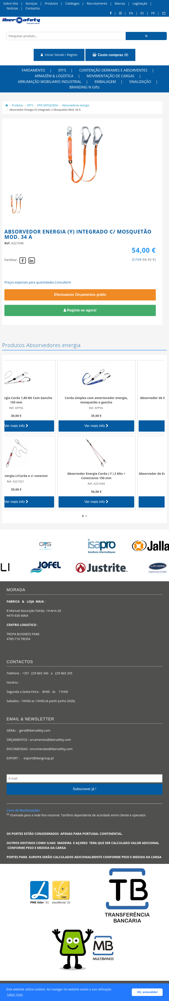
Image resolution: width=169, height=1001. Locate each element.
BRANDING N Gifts (85, 87)
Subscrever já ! (84, 789)
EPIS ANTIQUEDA (47, 105)
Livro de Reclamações (23, 810)
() (110, 54)
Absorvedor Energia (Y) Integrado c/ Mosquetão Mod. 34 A (45, 110)
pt (164, 13)
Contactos (33, 8)
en (131, 13)
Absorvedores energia (75, 105)
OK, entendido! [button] (147, 992)
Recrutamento (97, 3)
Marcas (120, 3)
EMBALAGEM (105, 81)
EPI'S (62, 70)
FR (153, 13)
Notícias (12, 8)
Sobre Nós (10, 3)
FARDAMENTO (33, 70)
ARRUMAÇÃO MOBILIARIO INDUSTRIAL (49, 81)
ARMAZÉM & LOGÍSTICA (54, 76)
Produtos (51, 3)
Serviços (31, 3)
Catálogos (72, 3)
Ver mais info (44, 426)
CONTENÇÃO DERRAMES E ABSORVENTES (113, 70)
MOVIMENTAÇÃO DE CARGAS (110, 76)
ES (142, 13)
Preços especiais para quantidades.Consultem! (37, 282)
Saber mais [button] (15, 994)
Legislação (139, 3)
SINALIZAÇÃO (140, 81)
